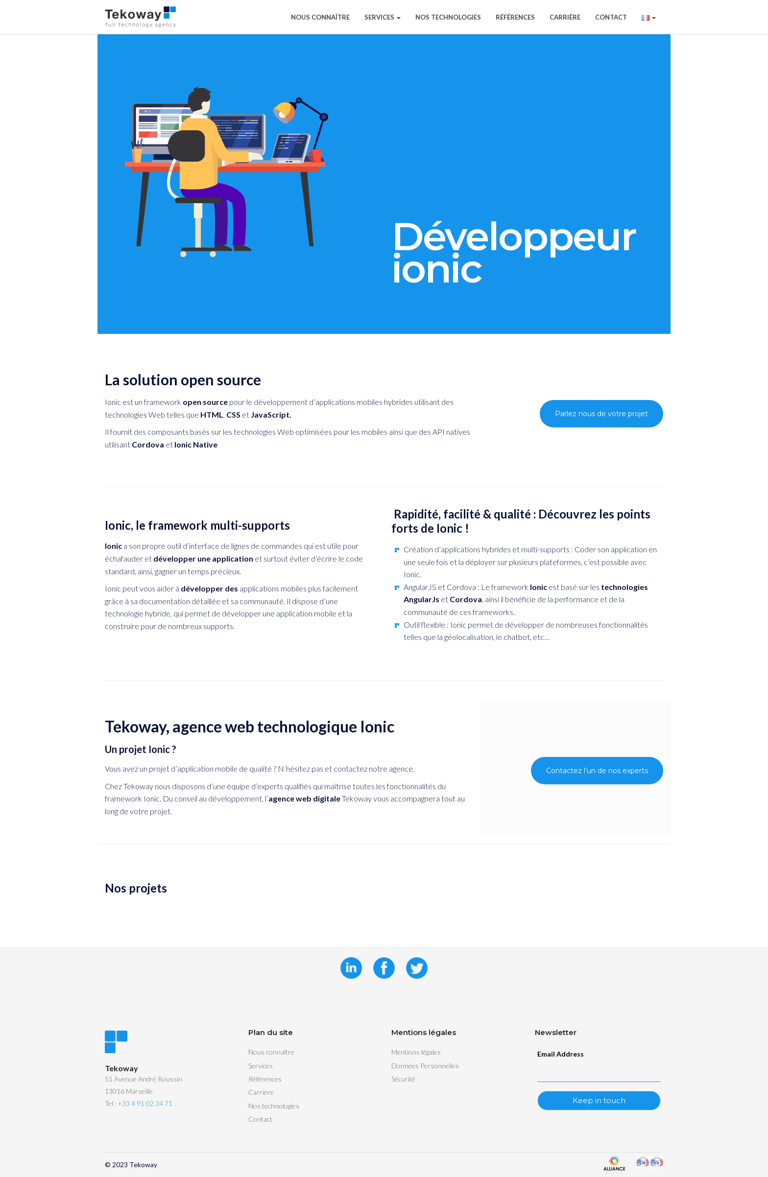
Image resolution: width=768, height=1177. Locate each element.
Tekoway (143, 1164)
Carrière (565, 17)
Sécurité (403, 1079)
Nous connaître (320, 17)
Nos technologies (448, 17)
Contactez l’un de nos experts (597, 770)
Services (382, 17)
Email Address (560, 1054)
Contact (611, 17)
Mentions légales (416, 1052)
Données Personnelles (425, 1065)
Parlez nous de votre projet (601, 413)
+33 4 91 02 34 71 (145, 1103)
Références (515, 17)
